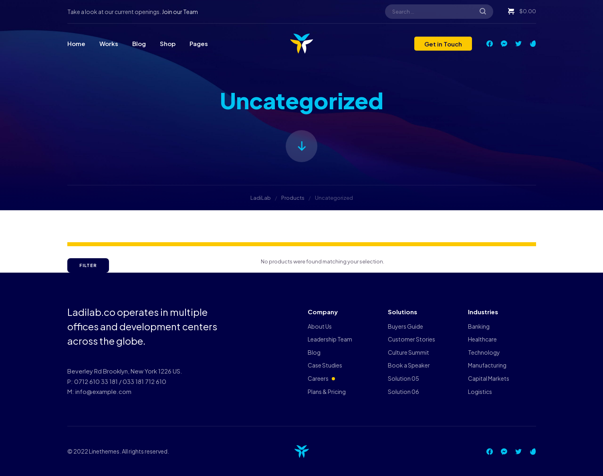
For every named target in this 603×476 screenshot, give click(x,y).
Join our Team (180, 11)
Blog (139, 43)
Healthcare (482, 339)
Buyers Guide (405, 326)
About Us (320, 326)
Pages (199, 43)
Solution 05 (403, 378)
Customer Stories (411, 339)
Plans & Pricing (327, 391)
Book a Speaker (409, 365)
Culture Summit (408, 352)
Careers (318, 378)
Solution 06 (403, 391)
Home (76, 43)
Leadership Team (330, 339)
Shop (167, 43)
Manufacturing (487, 365)
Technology (484, 352)
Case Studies (325, 365)
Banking (479, 326)
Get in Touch (443, 43)
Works (108, 43)
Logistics (480, 391)
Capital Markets (488, 378)
